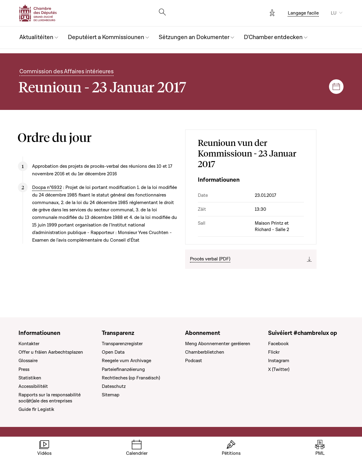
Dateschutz (114, 386)
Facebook (278, 344)
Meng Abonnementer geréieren (217, 344)
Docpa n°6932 (47, 187)
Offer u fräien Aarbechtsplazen (50, 352)
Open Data (113, 352)
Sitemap (110, 395)
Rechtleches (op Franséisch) (131, 378)
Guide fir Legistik (36, 409)
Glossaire (28, 361)
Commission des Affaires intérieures (66, 71)
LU (334, 13)
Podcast (193, 361)
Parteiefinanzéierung (123, 369)
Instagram (278, 361)
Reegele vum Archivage (126, 361)
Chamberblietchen (204, 352)
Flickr (274, 352)
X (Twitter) (278, 369)
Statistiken (29, 378)
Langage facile (303, 13)
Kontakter (28, 344)
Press (23, 369)
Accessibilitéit (33, 386)
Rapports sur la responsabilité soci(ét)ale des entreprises (49, 398)
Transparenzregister (122, 344)
